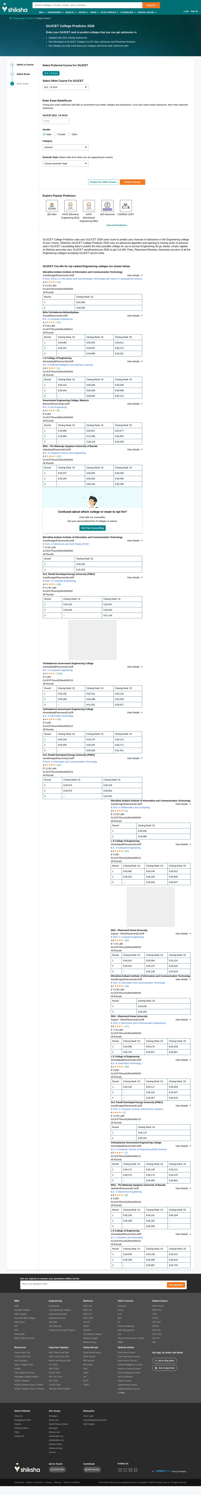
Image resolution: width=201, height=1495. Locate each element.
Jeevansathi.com (56, 1436)
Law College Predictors (24, 1373)
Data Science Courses (127, 1360)
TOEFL (86, 1385)
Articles (17, 1369)
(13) (59, 282)
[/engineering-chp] (19, 18)
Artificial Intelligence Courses (130, 1365)
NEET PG (87, 1310)
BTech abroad (89, 1356)
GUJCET (47, 289)
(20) (59, 456)
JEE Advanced (55, 1326)
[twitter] (135, 1470)
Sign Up (194, 11)
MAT (16, 1330)
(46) (59, 719)
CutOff (71, 275)
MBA (42, 12)
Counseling (127, 12)
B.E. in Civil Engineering (55, 407)
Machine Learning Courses (129, 1369)
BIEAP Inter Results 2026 (60, 1360)
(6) (58, 410)
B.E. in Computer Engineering (58, 319)
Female (61, 134)
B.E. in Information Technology (58, 716)
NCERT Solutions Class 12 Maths (28, 1385)
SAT (85, 1377)
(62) (127, 940)
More (94, 12)
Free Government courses (129, 1356)
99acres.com (54, 1432)
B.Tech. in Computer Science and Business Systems (137, 1109)
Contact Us (19, 1436)
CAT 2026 (53, 1365)
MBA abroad (88, 1360)
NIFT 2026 (53, 1381)
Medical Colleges (90, 1338)
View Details (133, 275)
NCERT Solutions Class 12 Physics (29, 1389)
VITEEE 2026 (55, 1385)
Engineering (55, 12)
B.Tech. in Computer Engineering (59, 581)
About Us (18, 1416)
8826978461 (58, 1470)
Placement (61, 275)
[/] (11, 18)
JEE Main (53, 1322)
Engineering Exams (57, 1318)
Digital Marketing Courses (129, 1389)
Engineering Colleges (58, 1314)
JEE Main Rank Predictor (59, 1389)
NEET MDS (88, 1318)
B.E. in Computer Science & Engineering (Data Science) (139, 1149)
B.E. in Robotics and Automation (127, 1237)
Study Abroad (109, 12)
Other (74, 134)
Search (151, 5)
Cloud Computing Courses (129, 1373)
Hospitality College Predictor (26, 1377)
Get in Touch (56, 1464)
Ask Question (176, 1285)
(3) (126, 811)
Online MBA (19, 1334)
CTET (154, 1314)
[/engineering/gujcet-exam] (30, 18)
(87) (127, 851)
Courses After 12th (22, 1356)
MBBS (120, 1342)
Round (55, 289)
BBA (120, 1318)
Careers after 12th (22, 1352)
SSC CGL (156, 1330)
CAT (16, 1326)
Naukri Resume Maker (58, 1424)
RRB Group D (158, 1306)
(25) (127, 986)
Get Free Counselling (92, 528)
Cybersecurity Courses (127, 1385)
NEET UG (87, 1306)
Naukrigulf (53, 1428)
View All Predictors (116, 225)
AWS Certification (125, 1377)
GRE (85, 1369)
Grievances (19, 1482)
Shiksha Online (146, 12)
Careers (17, 1424)
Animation (122, 1306)
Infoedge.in (53, 1416)
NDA (154, 1342)
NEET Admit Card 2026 (59, 1352)
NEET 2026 (54, 1369)
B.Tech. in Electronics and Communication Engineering (138, 1023)
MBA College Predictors (24, 1338)
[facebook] (130, 1470)
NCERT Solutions (22, 1381)
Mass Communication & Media (131, 1338)
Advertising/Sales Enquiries (95, 1420)
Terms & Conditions (71, 1482)
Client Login (88, 1416)
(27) (127, 1026)
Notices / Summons (34, 1482)
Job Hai (52, 1452)
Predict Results (132, 182)
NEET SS (87, 1314)
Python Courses (124, 1381)
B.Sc (120, 1314)
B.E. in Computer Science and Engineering (64, 453)
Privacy (48, 1482)
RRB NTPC (157, 1310)
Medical (71, 12)
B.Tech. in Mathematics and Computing (130, 807)
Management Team (22, 1420)
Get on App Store (164, 1367)
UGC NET (156, 1322)
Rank (63, 289)
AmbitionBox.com (56, 1440)
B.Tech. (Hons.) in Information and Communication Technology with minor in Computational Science (92, 278)
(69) (127, 1066)
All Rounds (48, 292)
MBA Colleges (20, 1314)
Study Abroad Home (91, 1352)
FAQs (16, 1432)
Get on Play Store (164, 1360)
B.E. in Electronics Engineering (126, 1191)
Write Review (93, 1470)
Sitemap (57, 1482)
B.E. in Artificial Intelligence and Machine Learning (68, 365)
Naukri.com (54, 1420)
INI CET (86, 1322)
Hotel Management (126, 1330)
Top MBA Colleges (22, 1310)
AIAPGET (87, 1330)
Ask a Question (20, 1360)
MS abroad (88, 1365)
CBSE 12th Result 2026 (59, 1356)
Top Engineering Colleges (60, 1310)
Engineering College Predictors (62, 1330)
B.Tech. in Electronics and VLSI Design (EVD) (66, 544)
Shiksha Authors (21, 1428)
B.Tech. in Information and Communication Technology (70, 761)
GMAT (86, 1373)
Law (119, 1334)
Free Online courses (126, 1352)
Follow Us (123, 1463)
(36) (59, 584)
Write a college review (23, 1365)
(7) (126, 1152)
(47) (59, 322)
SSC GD (156, 1338)
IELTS (85, 1381)
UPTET (155, 1318)
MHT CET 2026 (55, 1377)
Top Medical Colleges (92, 1334)
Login (186, 11)
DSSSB (155, 1326)
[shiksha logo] (28, 1467)
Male (48, 134)
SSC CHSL (157, 1334)
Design (83, 12)
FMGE (86, 1326)
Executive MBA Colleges (25, 1318)
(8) (126, 1195)
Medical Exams (89, 1342)
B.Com (121, 1310)
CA (119, 1322)
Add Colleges (89, 1424)
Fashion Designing (126, 1326)
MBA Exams (19, 1322)
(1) (58, 368)
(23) (59, 765)
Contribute (89, 1464)
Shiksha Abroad (55, 1448)
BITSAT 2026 (54, 1373)
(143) (59, 673)
